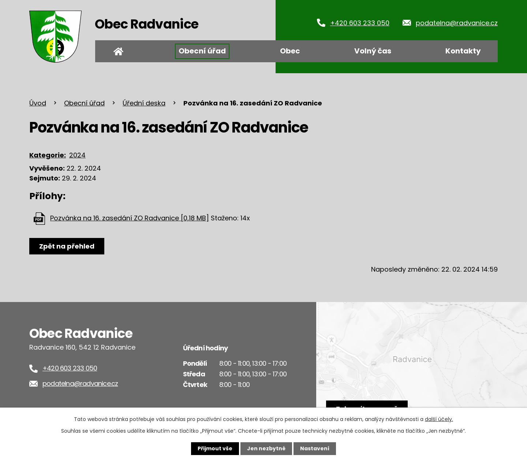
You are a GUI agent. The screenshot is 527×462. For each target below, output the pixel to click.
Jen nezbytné (266, 448)
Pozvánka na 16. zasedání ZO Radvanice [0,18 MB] (129, 218)
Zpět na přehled (66, 246)
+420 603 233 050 (359, 22)
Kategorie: (47, 155)
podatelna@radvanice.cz (457, 22)
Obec (290, 51)
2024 (77, 155)
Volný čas (372, 51)
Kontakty (463, 51)
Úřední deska (144, 103)
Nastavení (314, 448)
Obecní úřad (202, 51)
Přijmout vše (215, 448)
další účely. (439, 419)
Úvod (118, 51)
